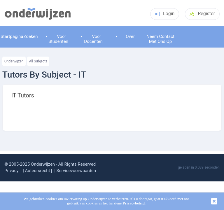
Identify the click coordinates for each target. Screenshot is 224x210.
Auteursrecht (37, 170)
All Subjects (38, 61)
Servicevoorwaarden (76, 170)
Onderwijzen (14, 61)
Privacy (11, 170)
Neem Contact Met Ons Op (160, 39)
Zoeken (30, 36)
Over (125, 36)
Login (164, 13)
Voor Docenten (91, 39)
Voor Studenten (57, 39)
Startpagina (10, 36)
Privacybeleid (134, 203)
